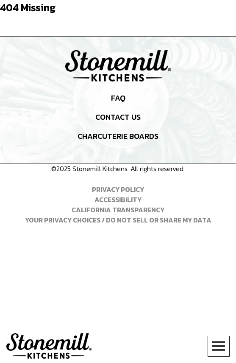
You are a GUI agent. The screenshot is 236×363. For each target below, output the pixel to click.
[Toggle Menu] (219, 346)
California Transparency (118, 210)
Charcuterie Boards (118, 136)
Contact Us (118, 117)
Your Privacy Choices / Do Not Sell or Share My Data (118, 220)
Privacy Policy (118, 189)
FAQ (118, 98)
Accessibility (118, 199)
